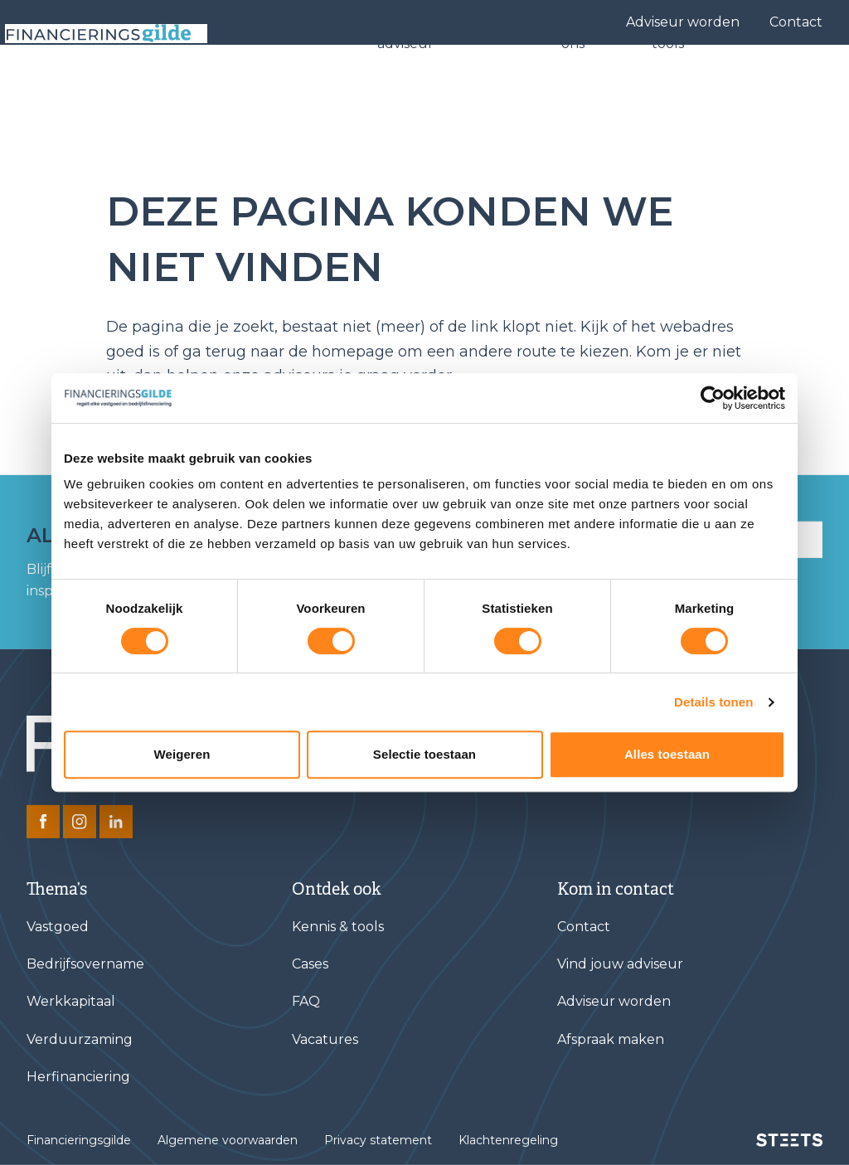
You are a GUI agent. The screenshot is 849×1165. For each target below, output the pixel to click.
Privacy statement (378, 1140)
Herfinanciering (78, 1077)
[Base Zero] (119, 89)
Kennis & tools (687, 89)
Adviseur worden (683, 22)
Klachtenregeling (508, 1140)
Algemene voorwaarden (228, 1140)
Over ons (591, 89)
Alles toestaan (667, 754)
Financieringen (311, 89)
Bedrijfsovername (85, 964)
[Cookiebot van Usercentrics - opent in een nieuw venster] (712, 398)
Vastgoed (58, 926)
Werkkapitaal (71, 1001)
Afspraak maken (610, 1039)
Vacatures (325, 1039)
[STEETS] (789, 1140)
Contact (795, 22)
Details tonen (713, 702)
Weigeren (181, 754)
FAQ (306, 1001)
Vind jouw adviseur (421, 89)
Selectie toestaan (424, 754)
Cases (524, 89)
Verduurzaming (80, 1039)
